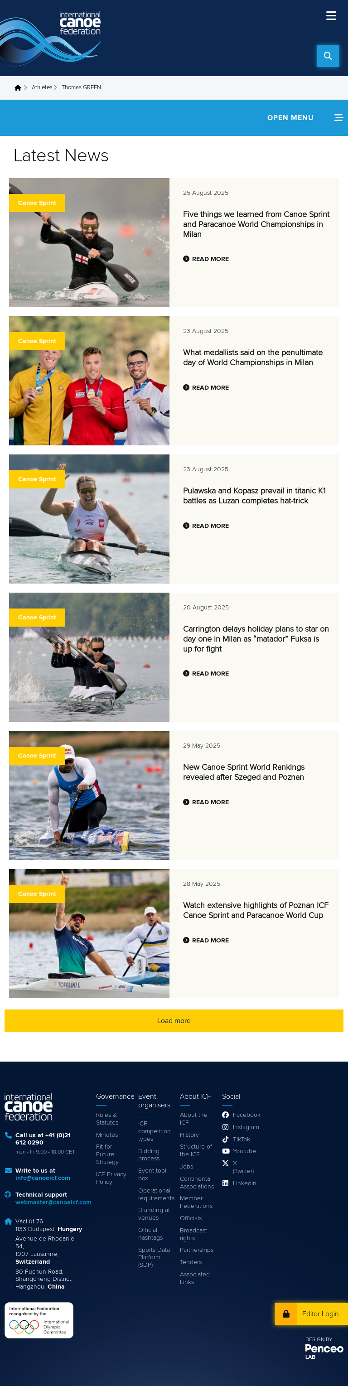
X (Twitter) (243, 1167)
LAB (310, 1357)
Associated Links (195, 1278)
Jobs (186, 1167)
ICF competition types (154, 1131)
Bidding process (149, 1155)
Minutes (107, 1135)
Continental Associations (196, 1183)
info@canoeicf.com (42, 1178)
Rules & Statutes (107, 1119)
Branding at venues (154, 1214)
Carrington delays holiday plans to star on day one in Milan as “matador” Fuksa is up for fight (256, 639)
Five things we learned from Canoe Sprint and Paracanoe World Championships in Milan (256, 224)
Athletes (42, 88)
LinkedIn (244, 1183)
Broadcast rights (193, 1234)
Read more (210, 259)
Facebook (244, 1115)
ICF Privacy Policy (111, 1178)
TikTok (241, 1139)
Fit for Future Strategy (107, 1154)
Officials (191, 1218)
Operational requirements (154, 1195)
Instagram (244, 1127)
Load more (174, 1020)
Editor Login (320, 1314)
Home (20, 88)
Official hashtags (150, 1234)
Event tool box (152, 1175)
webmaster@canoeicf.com (53, 1202)
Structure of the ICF (196, 1151)
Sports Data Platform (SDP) (154, 1258)
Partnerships (196, 1250)
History (189, 1135)
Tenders (191, 1262)
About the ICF (194, 1119)
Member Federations (196, 1202)
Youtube (244, 1151)
